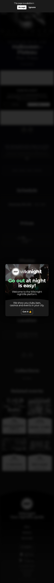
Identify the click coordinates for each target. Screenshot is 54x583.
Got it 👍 (27, 312)
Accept (21, 7)
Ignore (32, 7)
